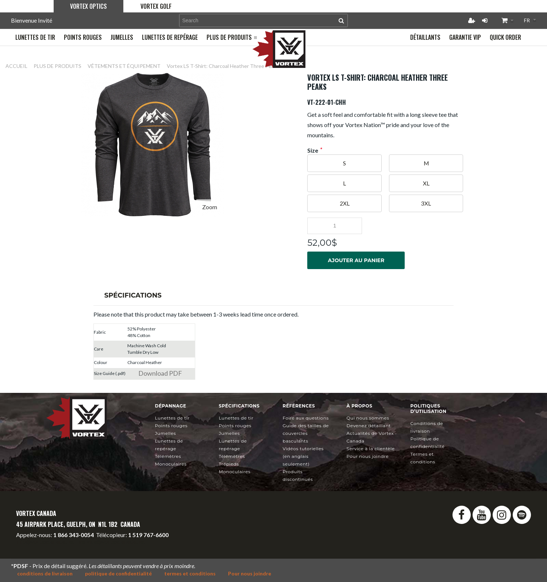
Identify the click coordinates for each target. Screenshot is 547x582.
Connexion (484, 20)
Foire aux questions (306, 418)
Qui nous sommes (368, 418)
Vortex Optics (88, 6)
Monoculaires (171, 464)
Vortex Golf (156, 6)
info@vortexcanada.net (45, 541)
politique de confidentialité (118, 573)
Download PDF (160, 373)
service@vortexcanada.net (112, 541)
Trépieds (229, 464)
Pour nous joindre (368, 456)
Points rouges (171, 425)
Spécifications (133, 295)
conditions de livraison (45, 573)
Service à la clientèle (371, 448)
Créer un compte (471, 20)
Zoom (209, 206)
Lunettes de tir (172, 418)
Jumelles (165, 433)
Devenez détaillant (369, 425)
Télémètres (168, 456)
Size (312, 150)
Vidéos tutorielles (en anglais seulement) (303, 456)
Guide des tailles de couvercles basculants (306, 433)
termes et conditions (190, 573)
